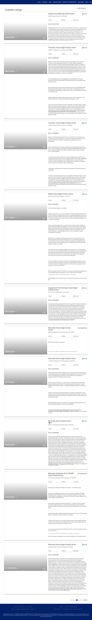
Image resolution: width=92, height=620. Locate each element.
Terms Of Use (63, 606)
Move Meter (81, 2)
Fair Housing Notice (76, 609)
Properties (44, 2)
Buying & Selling (57, 2)
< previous (73, 600)
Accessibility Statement (61, 609)
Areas (50, 2)
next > (86, 600)
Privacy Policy (72, 606)
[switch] (44, 38)
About (86, 2)
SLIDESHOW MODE (82, 8)
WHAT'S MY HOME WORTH (69, 2)
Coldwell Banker (20, 606)
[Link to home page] (2, 2)
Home (39, 2)
